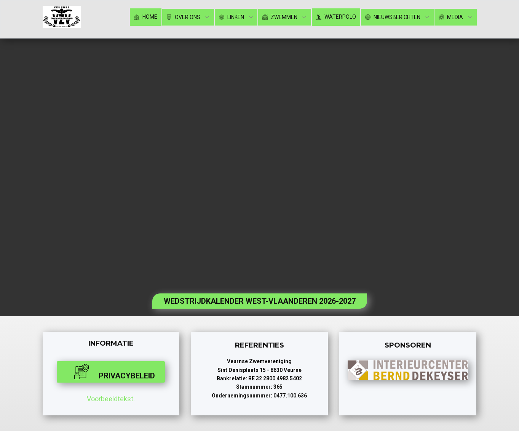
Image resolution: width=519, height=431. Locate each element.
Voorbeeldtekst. (111, 399)
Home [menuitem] (145, 17)
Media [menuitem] (451, 17)
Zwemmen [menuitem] (279, 17)
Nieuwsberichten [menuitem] (392, 17)
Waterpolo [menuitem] (336, 17)
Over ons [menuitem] (183, 17)
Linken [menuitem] (231, 17)
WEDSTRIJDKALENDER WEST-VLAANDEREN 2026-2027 (260, 301)
